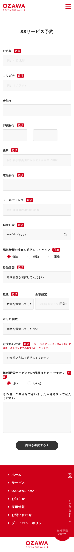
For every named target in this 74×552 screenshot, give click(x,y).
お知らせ (16, 499)
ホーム (15, 474)
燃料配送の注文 (62, 532)
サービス (16, 482)
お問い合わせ (20, 515)
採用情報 (16, 507)
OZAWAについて (23, 490)
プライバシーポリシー (26, 523)
